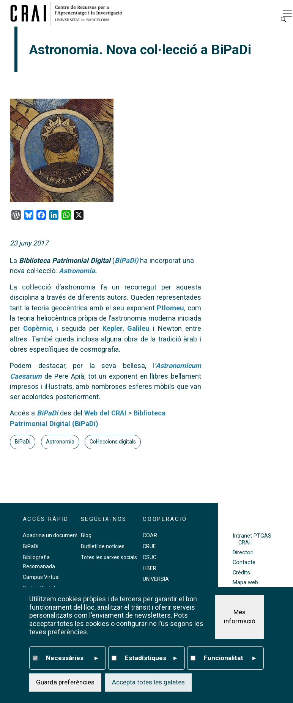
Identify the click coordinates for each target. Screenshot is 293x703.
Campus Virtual (41, 577)
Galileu (138, 328)
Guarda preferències (65, 682)
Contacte (244, 562)
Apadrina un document (50, 535)
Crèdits (241, 572)
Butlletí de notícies (102, 546)
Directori (243, 552)
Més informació (239, 616)
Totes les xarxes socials (109, 557)
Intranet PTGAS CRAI (252, 539)
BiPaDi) (126, 260)
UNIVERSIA (156, 579)
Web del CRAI (105, 413)
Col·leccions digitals (113, 442)
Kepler (112, 328)
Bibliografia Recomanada (39, 561)
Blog (86, 535)
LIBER (149, 568)
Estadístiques (151, 658)
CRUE (149, 546)
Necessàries (72, 658)
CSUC (149, 557)
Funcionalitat (230, 658)
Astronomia (60, 442)
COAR (150, 535)
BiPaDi (47, 413)
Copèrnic (37, 328)
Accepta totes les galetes (148, 682)
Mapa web (245, 582)
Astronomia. (78, 271)
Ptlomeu (170, 308)
